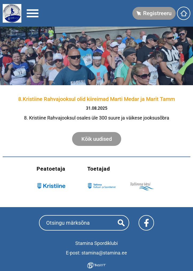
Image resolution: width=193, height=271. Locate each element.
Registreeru (157, 13)
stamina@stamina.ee (104, 253)
